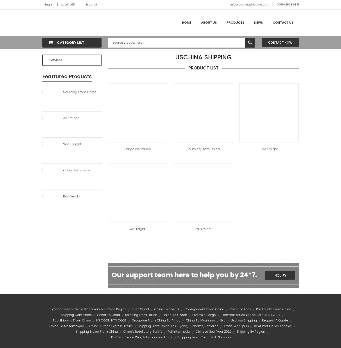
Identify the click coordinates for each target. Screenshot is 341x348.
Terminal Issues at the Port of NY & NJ (250, 315)
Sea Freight (72, 144)
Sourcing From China (79, 92)
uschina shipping (244, 320)
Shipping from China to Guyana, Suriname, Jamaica (178, 326)
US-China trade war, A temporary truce (141, 337)
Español (91, 4)
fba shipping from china (72, 320)
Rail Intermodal (179, 331)
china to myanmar (200, 320)
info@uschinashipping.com (249, 4)
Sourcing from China (203, 149)
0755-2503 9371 (288, 4)
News (258, 22)
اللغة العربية (68, 4)
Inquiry (280, 275)
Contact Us (283, 22)
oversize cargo (204, 315)
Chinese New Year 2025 (213, 331)
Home (186, 22)
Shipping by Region (251, 331)
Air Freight (71, 118)
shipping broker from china (97, 331)
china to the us (166, 309)
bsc (223, 320)
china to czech (174, 315)
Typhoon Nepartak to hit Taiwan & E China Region (88, 309)
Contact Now (280, 42)
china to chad (108, 315)
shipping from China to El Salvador (204, 337)
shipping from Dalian (141, 315)
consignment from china (204, 309)
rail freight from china (273, 309)
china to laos (240, 309)
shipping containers (76, 315)
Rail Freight (71, 196)
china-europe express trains (111, 326)
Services (55, 60)
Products (235, 22)
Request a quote (275, 320)
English (49, 4)
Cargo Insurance (76, 170)
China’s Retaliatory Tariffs (142, 331)
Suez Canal (140, 309)
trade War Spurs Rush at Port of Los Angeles (258, 326)
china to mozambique (66, 326)
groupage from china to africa (156, 320)
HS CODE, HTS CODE (111, 320)
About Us (209, 22)
